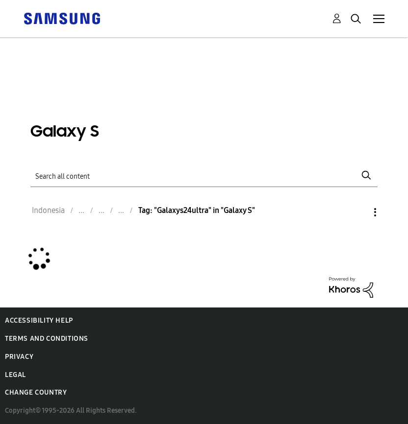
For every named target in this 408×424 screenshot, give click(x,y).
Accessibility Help (39, 320)
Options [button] (358, 212)
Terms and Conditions (46, 338)
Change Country (36, 392)
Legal (15, 375)
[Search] (204, 175)
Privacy (19, 357)
